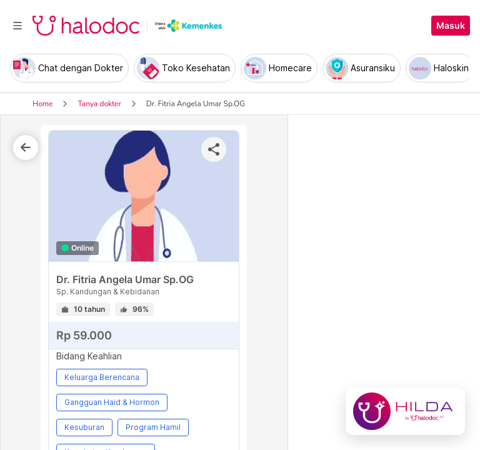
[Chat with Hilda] (405, 411)
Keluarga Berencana (101, 377)
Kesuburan (84, 427)
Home (42, 104)
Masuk (450, 26)
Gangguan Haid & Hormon (111, 402)
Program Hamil (153, 427)
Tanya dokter (99, 104)
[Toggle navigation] (17, 25)
